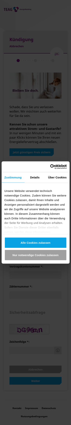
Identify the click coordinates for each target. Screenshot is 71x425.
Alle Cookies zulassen (36, 242)
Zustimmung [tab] (13, 177)
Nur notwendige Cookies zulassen (35, 255)
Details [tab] (35, 177)
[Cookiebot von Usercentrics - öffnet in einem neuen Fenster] (50, 166)
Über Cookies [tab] (57, 177)
